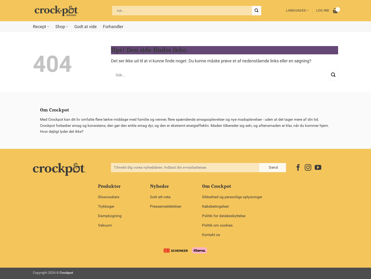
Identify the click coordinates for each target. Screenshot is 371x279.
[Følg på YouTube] (318, 168)
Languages (297, 10)
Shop (61, 26)
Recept (41, 26)
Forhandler (113, 26)
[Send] (256, 10)
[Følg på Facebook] (298, 168)
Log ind (322, 11)
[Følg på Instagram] (308, 168)
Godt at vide (85, 26)
